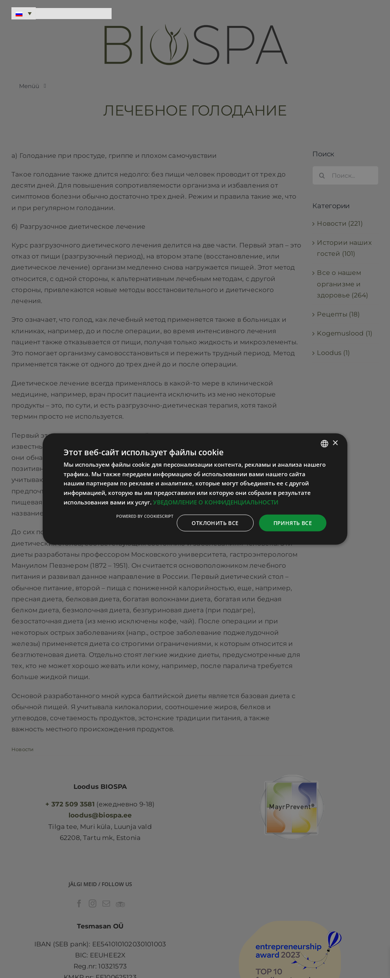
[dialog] (195, 489)
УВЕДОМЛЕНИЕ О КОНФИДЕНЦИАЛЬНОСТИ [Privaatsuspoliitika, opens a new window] (215, 502)
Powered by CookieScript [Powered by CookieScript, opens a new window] (144, 516)
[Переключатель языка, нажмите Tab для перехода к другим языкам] (23, 13)
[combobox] (324, 443)
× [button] (335, 443)
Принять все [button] (292, 522)
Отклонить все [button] (215, 522)
